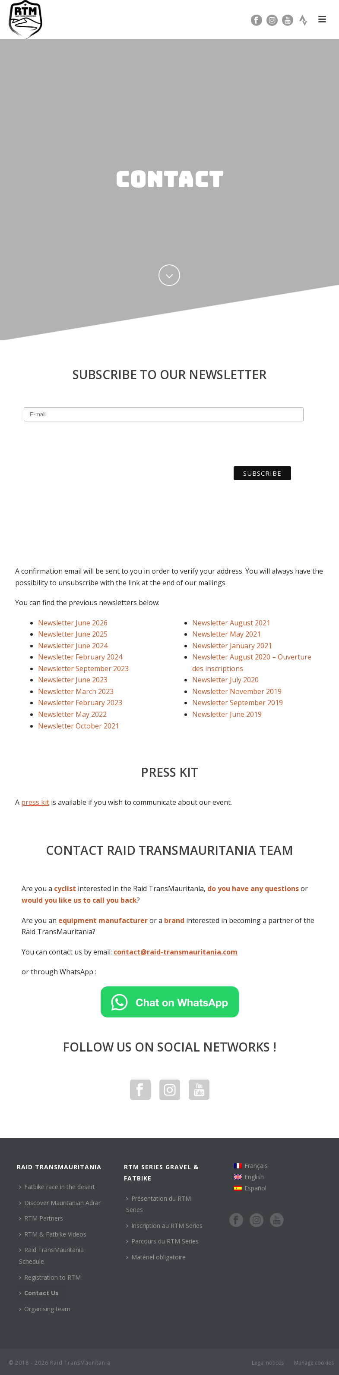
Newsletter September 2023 (83, 668)
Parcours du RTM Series (162, 1241)
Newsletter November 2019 (237, 691)
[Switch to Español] (251, 1188)
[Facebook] (256, 19)
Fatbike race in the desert (57, 1187)
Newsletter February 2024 (80, 657)
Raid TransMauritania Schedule (51, 1255)
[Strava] (303, 19)
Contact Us (39, 1293)
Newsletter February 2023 (80, 702)
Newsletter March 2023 (76, 691)
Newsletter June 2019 (227, 714)
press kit (35, 802)
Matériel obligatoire (156, 1257)
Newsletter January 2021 (232, 645)
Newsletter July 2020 (225, 679)
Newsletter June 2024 (73, 645)
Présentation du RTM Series (158, 1204)
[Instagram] (272, 19)
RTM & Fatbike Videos (52, 1234)
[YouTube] (287, 19)
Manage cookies (314, 1362)
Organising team (44, 1309)
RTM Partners (41, 1218)
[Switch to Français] (251, 1165)
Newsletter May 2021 (226, 634)
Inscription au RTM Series (164, 1225)
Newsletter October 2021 (78, 726)
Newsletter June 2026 (73, 623)
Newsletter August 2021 (231, 623)
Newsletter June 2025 (73, 634)
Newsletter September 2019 (237, 702)
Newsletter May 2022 (72, 714)
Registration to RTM (50, 1277)
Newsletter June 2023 (73, 679)
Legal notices (268, 1362)
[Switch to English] (251, 1177)
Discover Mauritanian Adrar (60, 1203)
